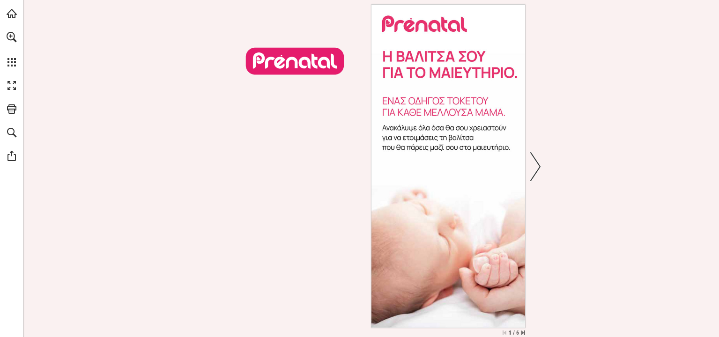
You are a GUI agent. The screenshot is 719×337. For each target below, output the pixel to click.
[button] (11, 37)
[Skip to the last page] (523, 332)
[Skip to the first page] (504, 332)
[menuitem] (11, 49)
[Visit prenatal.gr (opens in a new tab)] (11, 13)
